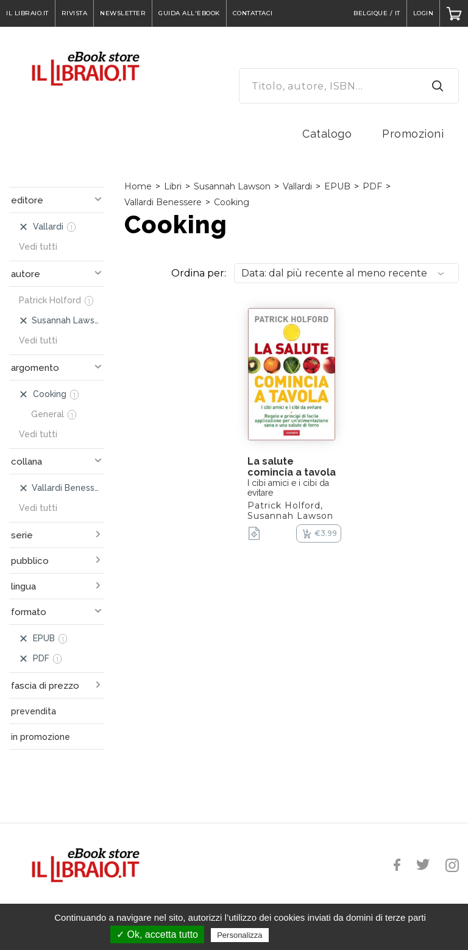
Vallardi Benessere (163, 202)
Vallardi (297, 186)
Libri (173, 186)
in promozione (40, 737)
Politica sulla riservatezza (322, 935)
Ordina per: (198, 273)
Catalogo (327, 133)
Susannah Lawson (232, 186)
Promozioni (413, 133)
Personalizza (239, 935)
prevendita (33, 711)
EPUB (337, 186)
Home (138, 186)
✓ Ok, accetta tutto (157, 934)
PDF (372, 186)
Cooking (231, 202)
